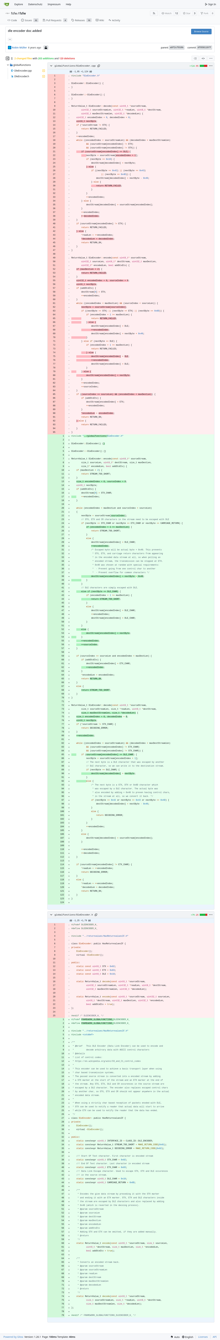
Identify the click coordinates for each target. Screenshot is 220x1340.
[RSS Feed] (154, 13)
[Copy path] (98, 65)
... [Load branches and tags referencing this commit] (10, 39)
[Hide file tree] (7, 58)
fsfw (14, 13)
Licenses (203, 1336)
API (215, 1336)
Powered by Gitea (13, 1336)
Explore (18, 4)
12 (176, 13)
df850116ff (204, 47)
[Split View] (203, 58)
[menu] (210, 58)
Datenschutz (35, 4)
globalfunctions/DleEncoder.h (73, 915)
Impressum (54, 4)
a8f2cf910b (176, 47)
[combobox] (195, 58)
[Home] (6, 4)
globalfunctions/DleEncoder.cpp (75, 66)
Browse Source (201, 31)
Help (68, 4)
